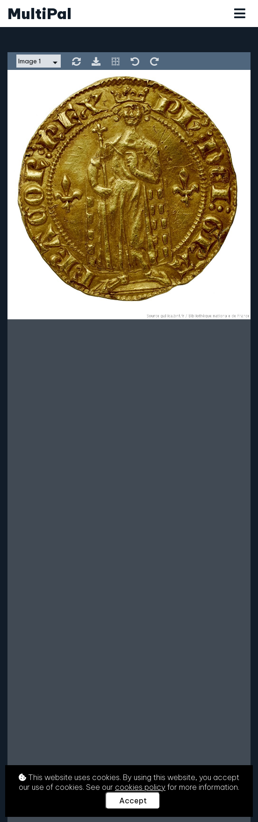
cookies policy (140, 787)
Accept (133, 800)
